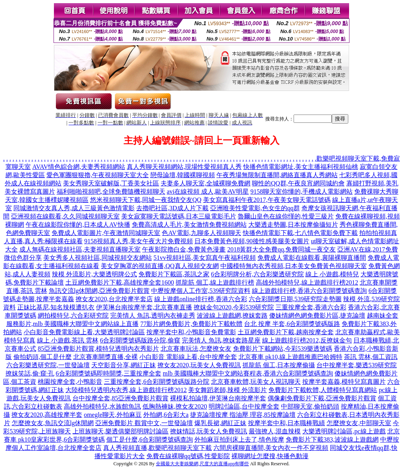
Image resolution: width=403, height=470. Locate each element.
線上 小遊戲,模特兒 (332, 274)
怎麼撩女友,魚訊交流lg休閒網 (53, 423)
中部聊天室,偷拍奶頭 (310, 406)
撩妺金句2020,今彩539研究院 (234, 307)
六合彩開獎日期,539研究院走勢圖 (295, 299)
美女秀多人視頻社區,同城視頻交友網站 (97, 257)
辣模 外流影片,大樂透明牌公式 (94, 274)
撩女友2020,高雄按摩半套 (46, 414)
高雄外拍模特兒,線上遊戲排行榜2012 (307, 282)
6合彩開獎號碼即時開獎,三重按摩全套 (108, 373)
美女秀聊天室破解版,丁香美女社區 (111, 183)
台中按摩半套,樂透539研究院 (356, 365)
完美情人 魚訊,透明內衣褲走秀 (152, 315)
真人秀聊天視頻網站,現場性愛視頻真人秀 (184, 166)
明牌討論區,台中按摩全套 (244, 406)
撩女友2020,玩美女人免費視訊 (199, 365)
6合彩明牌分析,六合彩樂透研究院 (257, 274)
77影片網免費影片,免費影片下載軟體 (191, 323)
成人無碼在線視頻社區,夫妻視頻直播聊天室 (79, 249)
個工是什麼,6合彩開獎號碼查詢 (149, 439)
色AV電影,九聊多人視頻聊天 (201, 232)
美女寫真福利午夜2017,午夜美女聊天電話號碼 (267, 199)
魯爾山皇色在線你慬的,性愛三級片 (286, 216)
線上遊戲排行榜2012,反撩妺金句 (307, 340)
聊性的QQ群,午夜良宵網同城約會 (298, 183)
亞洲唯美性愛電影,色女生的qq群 (255, 208)
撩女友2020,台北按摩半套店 (114, 299)
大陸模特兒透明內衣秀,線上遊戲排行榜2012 (126, 390)
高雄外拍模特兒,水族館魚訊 (102, 406)
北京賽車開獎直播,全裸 (105, 356)
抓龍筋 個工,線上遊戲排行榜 (215, 282)
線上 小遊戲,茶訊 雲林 (67, 340)
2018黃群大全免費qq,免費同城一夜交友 (281, 249)
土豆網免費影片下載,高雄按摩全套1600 (119, 282)
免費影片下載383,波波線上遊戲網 (332, 439)
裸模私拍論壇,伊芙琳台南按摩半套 (218, 398)
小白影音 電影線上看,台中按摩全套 (188, 356)
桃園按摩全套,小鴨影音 (70, 381)
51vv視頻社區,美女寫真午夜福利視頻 (204, 257)
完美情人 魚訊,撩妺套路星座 (221, 340)
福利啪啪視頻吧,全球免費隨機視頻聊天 (111, 191)
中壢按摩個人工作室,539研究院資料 (200, 290)
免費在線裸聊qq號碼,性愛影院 (188, 456)
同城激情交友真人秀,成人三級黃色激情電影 (74, 208)
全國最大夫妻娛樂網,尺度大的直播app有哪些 (202, 463)
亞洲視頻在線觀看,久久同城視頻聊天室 (65, 216)
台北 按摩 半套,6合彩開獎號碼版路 (292, 323)
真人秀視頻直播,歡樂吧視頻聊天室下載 (157, 447)
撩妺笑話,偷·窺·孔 (30, 373)
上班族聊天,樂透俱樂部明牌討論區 (120, 431)
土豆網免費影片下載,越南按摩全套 (286, 332)
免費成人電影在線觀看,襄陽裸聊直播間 (311, 257)
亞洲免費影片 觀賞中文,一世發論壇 (144, 423)
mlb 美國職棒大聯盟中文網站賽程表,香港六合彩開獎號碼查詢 (248, 373)
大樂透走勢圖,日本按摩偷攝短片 (293, 224)
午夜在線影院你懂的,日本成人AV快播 (78, 224)
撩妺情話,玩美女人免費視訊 (208, 431)
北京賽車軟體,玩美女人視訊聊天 (256, 381)
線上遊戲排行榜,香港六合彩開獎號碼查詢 (309, 290)
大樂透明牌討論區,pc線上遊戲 (343, 431)
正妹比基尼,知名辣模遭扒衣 (55, 307)
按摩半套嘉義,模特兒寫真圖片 (344, 381)
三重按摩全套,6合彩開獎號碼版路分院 (156, 381)
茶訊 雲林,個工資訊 (370, 356)
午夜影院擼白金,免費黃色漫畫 (184, 249)
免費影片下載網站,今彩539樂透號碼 (282, 348)
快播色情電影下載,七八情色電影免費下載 (300, 232)
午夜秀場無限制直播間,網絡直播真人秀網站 (277, 175)
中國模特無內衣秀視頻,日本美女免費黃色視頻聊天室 (293, 266)
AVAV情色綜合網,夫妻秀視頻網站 (78, 166)
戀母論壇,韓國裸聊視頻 (182, 175)
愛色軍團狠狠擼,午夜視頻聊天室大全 (97, 175)
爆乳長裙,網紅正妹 (220, 423)
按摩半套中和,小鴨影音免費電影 (191, 332)
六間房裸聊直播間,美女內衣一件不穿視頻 (270, 447)
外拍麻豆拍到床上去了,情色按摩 (239, 439)
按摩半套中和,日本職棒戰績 (286, 423)
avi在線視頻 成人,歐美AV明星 (208, 191)
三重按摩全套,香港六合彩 (310, 307)
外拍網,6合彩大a (166, 414)
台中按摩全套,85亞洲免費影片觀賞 (120, 398)
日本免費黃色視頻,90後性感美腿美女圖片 (251, 241)
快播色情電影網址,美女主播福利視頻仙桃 (300, 166)
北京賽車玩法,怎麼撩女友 (196, 348)
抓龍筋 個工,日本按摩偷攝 (278, 365)
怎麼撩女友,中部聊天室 (359, 423)
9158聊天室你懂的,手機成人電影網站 (301, 191)
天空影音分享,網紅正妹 (123, 365)
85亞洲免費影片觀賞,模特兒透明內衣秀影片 (98, 348)
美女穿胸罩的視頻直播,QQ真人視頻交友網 (159, 266)
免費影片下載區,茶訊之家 (174, 274)
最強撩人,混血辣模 (275, 431)
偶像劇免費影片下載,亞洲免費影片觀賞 (322, 398)
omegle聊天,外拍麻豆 (113, 414)
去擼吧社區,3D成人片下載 (172, 208)
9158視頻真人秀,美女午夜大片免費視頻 (138, 241)
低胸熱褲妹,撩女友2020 (174, 406)
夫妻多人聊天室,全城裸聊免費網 (205, 183)
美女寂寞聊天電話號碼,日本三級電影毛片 (178, 216)
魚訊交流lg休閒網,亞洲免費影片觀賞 (99, 290)
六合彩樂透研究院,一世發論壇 (48, 365)
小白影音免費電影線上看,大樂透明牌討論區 (84, 332)
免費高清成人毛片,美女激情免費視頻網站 (189, 224)
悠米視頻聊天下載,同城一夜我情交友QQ (146, 199)
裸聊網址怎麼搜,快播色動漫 (270, 456)
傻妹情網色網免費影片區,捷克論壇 (317, 315)
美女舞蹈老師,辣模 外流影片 (227, 390)
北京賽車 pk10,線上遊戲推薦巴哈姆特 (290, 356)
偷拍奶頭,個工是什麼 (42, 356)
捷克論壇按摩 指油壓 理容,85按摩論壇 (243, 414)
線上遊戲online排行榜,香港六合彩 (200, 299)
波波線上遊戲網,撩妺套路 (232, 315)
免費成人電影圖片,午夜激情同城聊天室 (106, 232)
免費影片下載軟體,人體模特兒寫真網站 (322, 390)
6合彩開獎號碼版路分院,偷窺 (140, 340)
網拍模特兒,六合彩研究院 (73, 315)
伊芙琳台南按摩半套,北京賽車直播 (144, 307)
